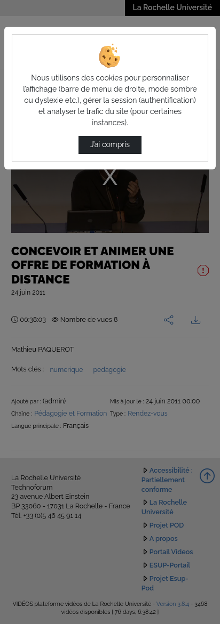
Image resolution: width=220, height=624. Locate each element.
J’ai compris (110, 144)
